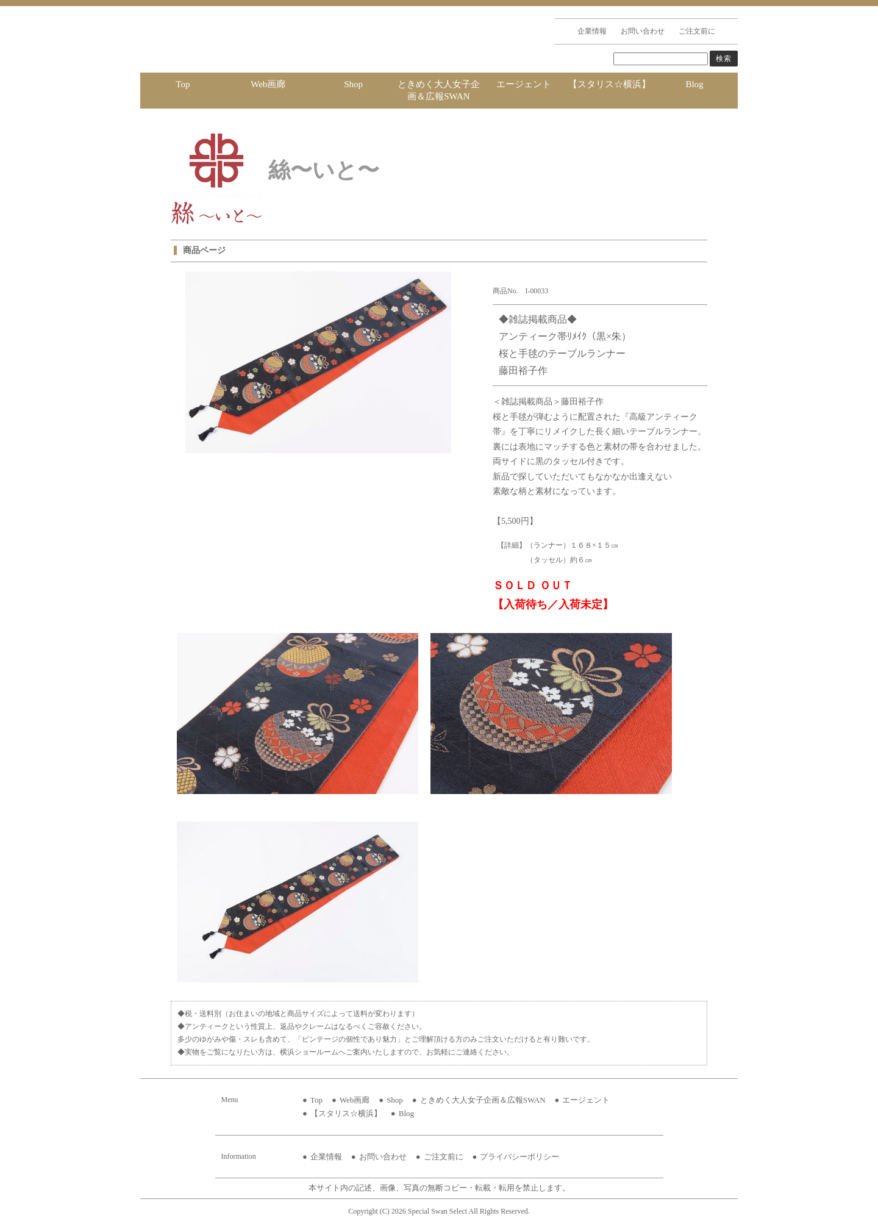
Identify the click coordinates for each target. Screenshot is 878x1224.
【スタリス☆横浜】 (609, 84)
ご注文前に (697, 31)
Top (183, 84)
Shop (353, 84)
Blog (694, 84)
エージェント (523, 84)
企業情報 (592, 31)
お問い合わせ (643, 31)
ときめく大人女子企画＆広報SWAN (439, 90)
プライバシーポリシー (519, 1156)
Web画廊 (268, 84)
